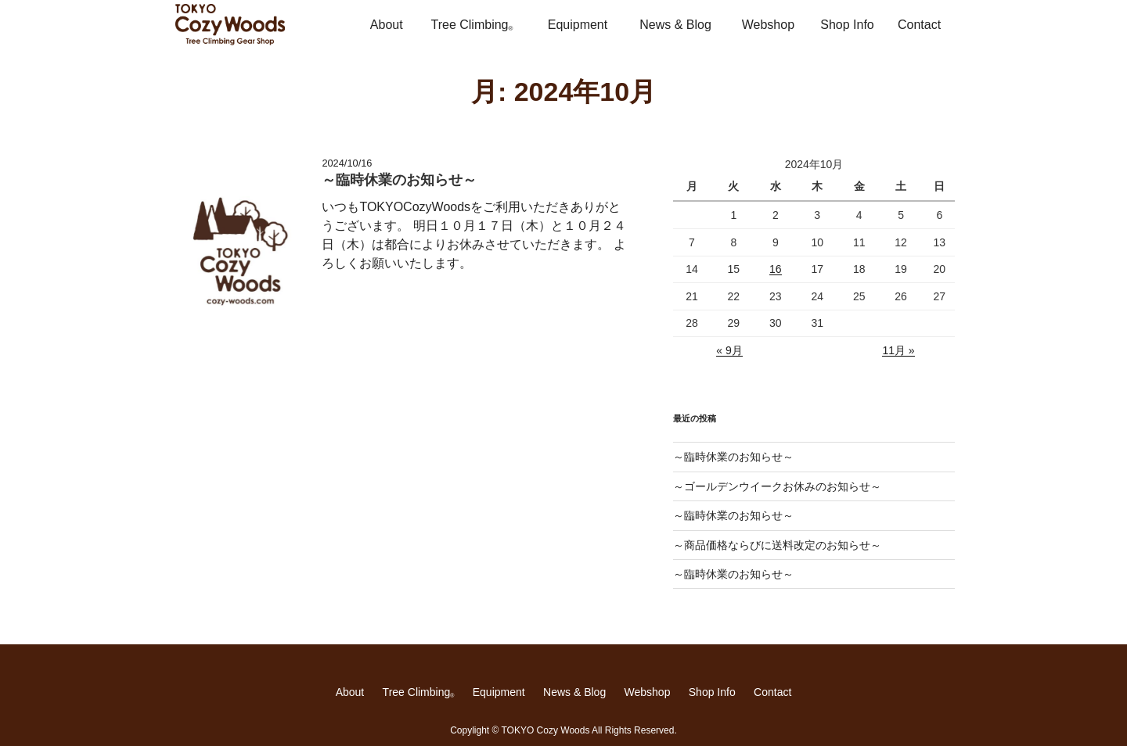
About (386, 24)
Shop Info (847, 24)
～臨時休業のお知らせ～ (733, 456)
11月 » (898, 350)
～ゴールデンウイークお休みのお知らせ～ (777, 486)
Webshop (768, 24)
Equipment (578, 24)
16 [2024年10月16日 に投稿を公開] (775, 269)
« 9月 (729, 350)
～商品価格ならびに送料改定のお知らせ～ (777, 545)
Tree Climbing (471, 25)
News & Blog (675, 24)
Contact (919, 24)
